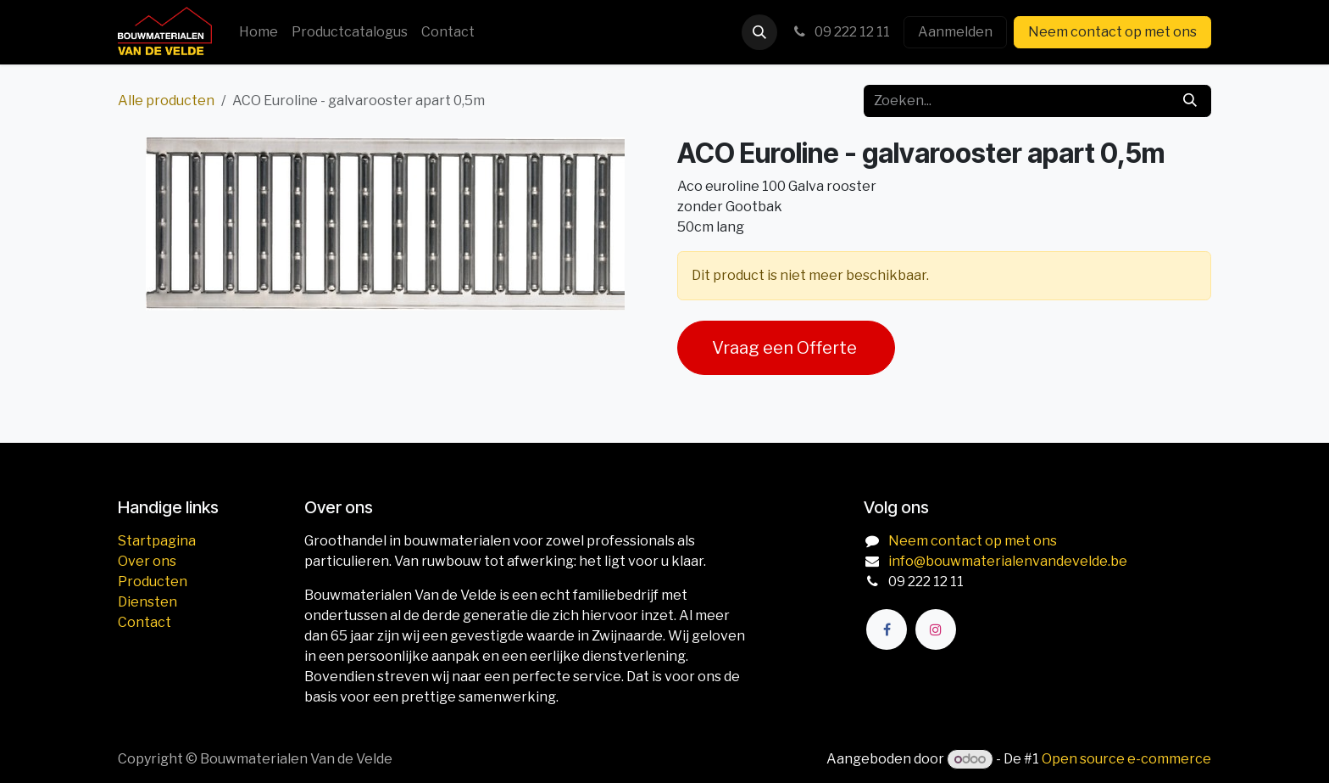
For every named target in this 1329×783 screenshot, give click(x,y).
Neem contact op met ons (1112, 32)
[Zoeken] (1190, 101)
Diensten (147, 602)
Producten (152, 581)
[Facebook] (886, 629)
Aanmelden (955, 32)
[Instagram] (935, 629)
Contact (144, 622)
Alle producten (166, 100)
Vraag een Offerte (786, 348)
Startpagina (157, 541)
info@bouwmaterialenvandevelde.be (1007, 561)
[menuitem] (258, 32)
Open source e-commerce (1126, 759)
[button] (759, 32)
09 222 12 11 (840, 32)
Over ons (147, 561)
